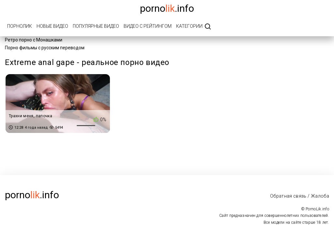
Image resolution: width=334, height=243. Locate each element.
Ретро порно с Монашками (33, 39)
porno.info (167, 8)
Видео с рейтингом (148, 26)
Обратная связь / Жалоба (299, 196)
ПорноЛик (19, 26)
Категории (189, 26)
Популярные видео (96, 26)
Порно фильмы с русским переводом (44, 47)
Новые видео (52, 26)
